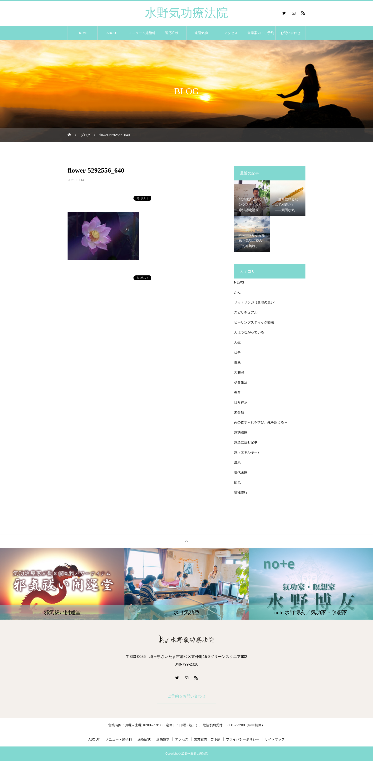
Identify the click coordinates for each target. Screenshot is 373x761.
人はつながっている (249, 332)
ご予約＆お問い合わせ (186, 696)
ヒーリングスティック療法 (254, 322)
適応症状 (171, 33)
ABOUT (112, 33)
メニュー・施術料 (118, 739)
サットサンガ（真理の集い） (255, 302)
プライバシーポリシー (242, 739)
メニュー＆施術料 (142, 33)
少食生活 (240, 382)
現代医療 (240, 472)
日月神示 (240, 402)
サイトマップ (275, 739)
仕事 (237, 352)
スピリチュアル (245, 312)
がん (237, 292)
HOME (83, 33)
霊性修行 (240, 492)
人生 (237, 342)
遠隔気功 (201, 33)
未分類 (239, 412)
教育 (237, 392)
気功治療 (240, 432)
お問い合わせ (290, 33)
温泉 (237, 462)
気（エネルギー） (247, 452)
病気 (237, 482)
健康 (237, 362)
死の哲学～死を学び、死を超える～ (260, 422)
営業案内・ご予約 (260, 33)
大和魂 (239, 372)
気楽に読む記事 (245, 442)
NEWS (239, 282)
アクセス (231, 33)
